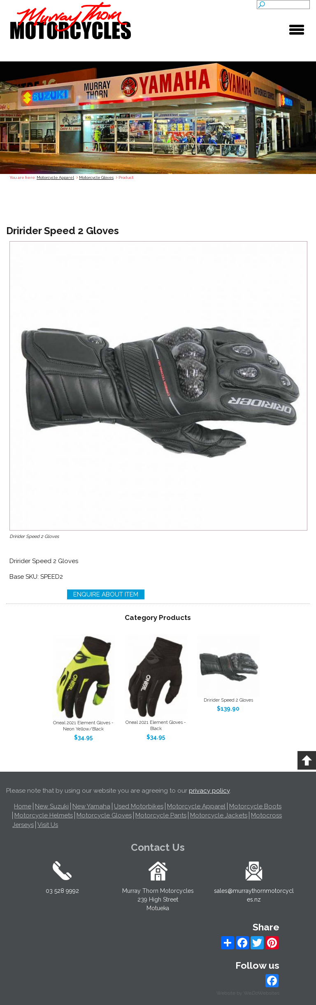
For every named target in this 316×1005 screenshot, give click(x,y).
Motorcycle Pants (160, 815)
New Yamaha (91, 806)
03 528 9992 (62, 891)
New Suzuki (52, 806)
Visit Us (47, 825)
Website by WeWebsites (247, 993)
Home (22, 806)
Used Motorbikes (138, 806)
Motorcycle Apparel (55, 177)
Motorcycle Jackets (218, 815)
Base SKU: (24, 576)
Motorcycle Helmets (43, 815)
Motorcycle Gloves (96, 177)
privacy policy (209, 790)
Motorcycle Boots (255, 806)
